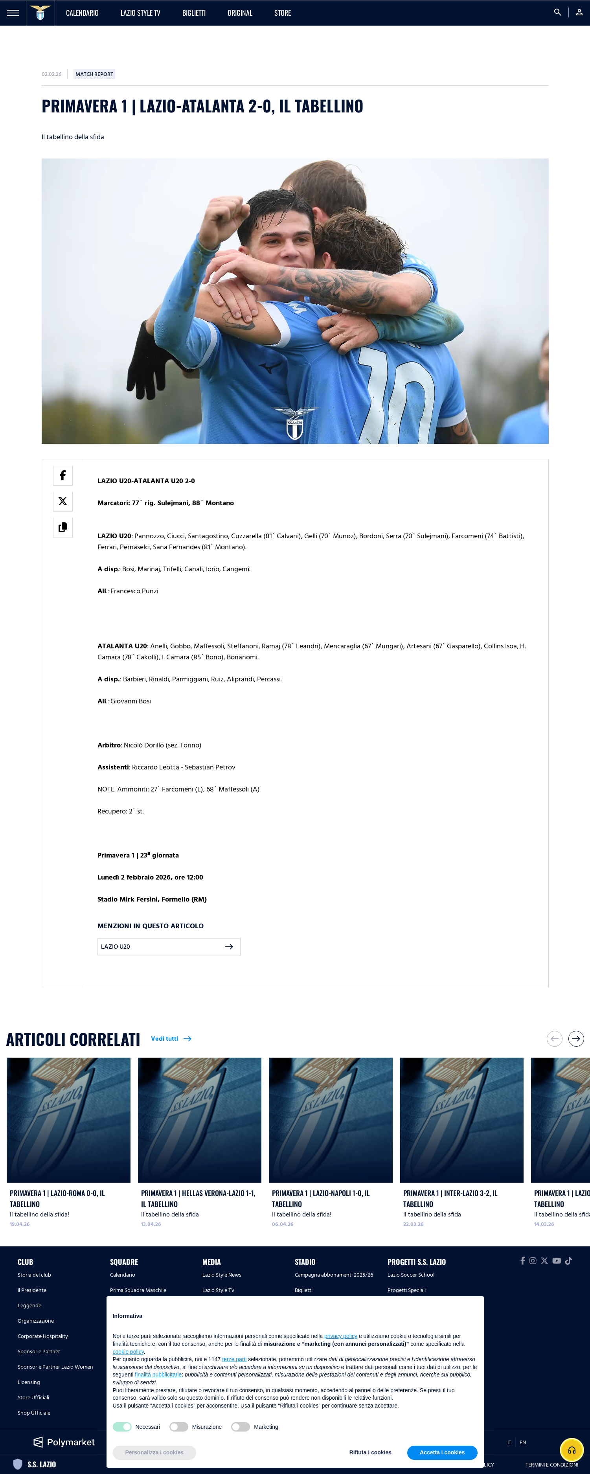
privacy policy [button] (340, 1336)
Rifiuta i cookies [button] (370, 1452)
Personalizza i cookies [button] (154, 1452)
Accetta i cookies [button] (442, 1452)
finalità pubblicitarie (158, 1374)
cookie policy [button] (128, 1352)
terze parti (234, 1359)
